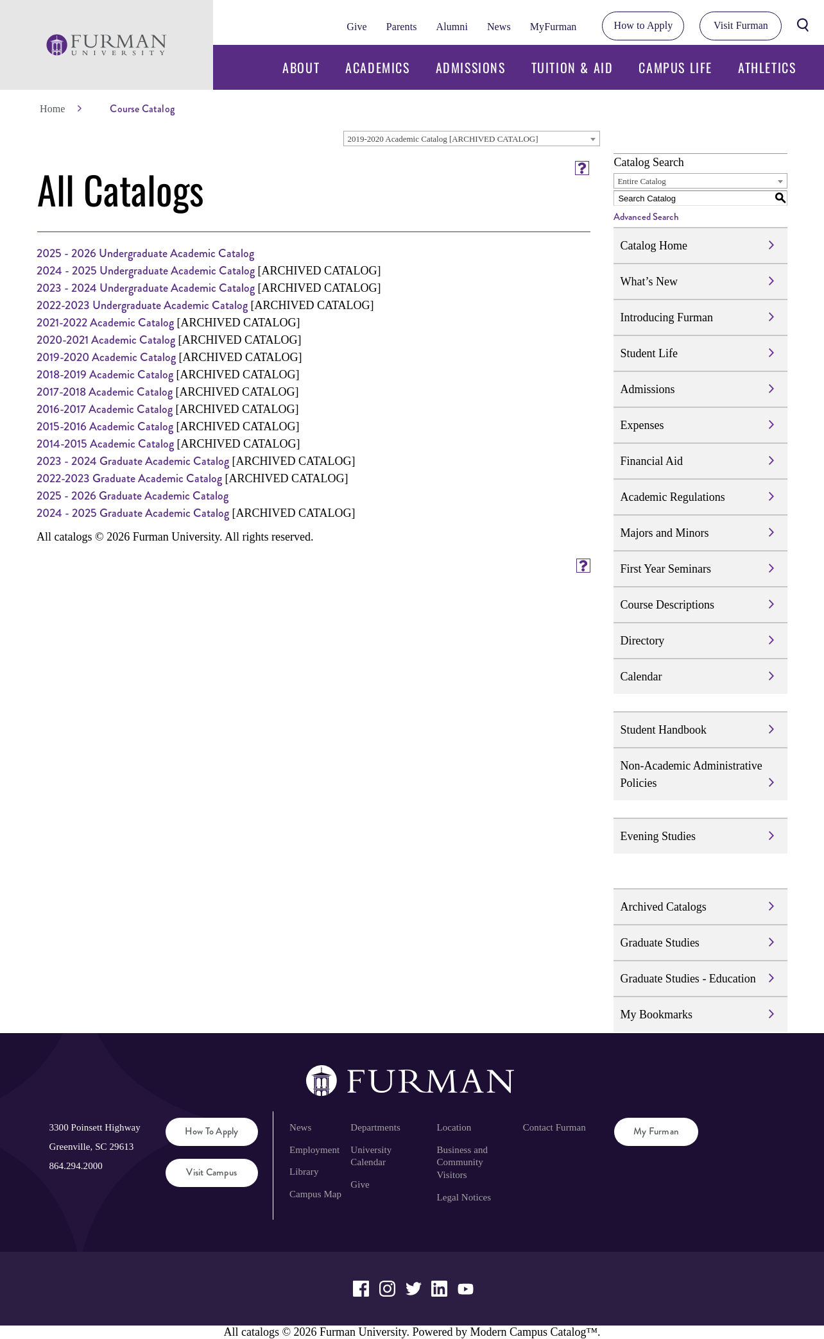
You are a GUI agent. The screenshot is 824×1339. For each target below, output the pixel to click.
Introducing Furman (666, 317)
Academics (377, 67)
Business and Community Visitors (462, 1163)
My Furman (656, 1131)
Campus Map (315, 1194)
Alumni (451, 26)
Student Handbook (663, 729)
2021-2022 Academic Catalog (105, 322)
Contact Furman (554, 1127)
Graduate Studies (659, 942)
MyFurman (553, 26)
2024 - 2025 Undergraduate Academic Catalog (146, 270)
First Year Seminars (665, 568)
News (499, 26)
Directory (642, 640)
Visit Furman (741, 25)
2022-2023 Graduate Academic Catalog (129, 478)
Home (52, 108)
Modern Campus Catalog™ (533, 1332)
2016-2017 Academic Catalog (105, 409)
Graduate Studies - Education (687, 978)
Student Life (648, 353)
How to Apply (643, 25)
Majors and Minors (664, 532)
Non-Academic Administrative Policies (691, 774)
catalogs (260, 1332)
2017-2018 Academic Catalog (105, 391)
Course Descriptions (667, 604)
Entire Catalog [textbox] (641, 181)
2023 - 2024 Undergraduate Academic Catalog (146, 288)
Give (356, 26)
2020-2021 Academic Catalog (106, 340)
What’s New (648, 281)
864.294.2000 (75, 1166)
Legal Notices (464, 1197)
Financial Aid (651, 461)
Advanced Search (646, 217)
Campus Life (675, 67)
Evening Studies (658, 836)
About (301, 67)
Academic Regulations (672, 497)
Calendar (641, 676)
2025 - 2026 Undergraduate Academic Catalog (145, 253)
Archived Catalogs (663, 906)
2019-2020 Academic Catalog (106, 357)
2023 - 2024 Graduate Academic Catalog (133, 461)
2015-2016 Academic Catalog (105, 426)
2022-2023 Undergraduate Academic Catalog (142, 305)
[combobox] (471, 138)
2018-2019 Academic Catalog (105, 374)
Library (304, 1171)
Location (454, 1127)
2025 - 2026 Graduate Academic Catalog (132, 495)
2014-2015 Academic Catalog (105, 443)
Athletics (767, 67)
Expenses (642, 425)
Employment (314, 1150)
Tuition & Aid (572, 67)
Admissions (471, 67)
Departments (375, 1127)
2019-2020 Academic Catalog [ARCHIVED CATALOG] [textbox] (442, 139)
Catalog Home (653, 245)
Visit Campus (211, 1172)
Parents (401, 26)
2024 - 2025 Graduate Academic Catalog (133, 513)
